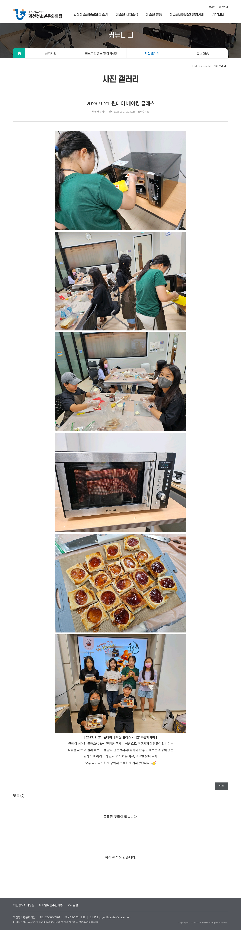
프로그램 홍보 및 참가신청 (101, 53)
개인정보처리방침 (23, 905)
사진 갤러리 (152, 53)
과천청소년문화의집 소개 (90, 15)
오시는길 (72, 905)
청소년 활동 (154, 15)
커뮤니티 (218, 15)
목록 (221, 786)
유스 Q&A (203, 53)
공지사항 (50, 53)
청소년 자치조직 (127, 15)
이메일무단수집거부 (51, 905)
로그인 (212, 6)
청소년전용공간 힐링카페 (186, 15)
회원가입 (223, 6)
